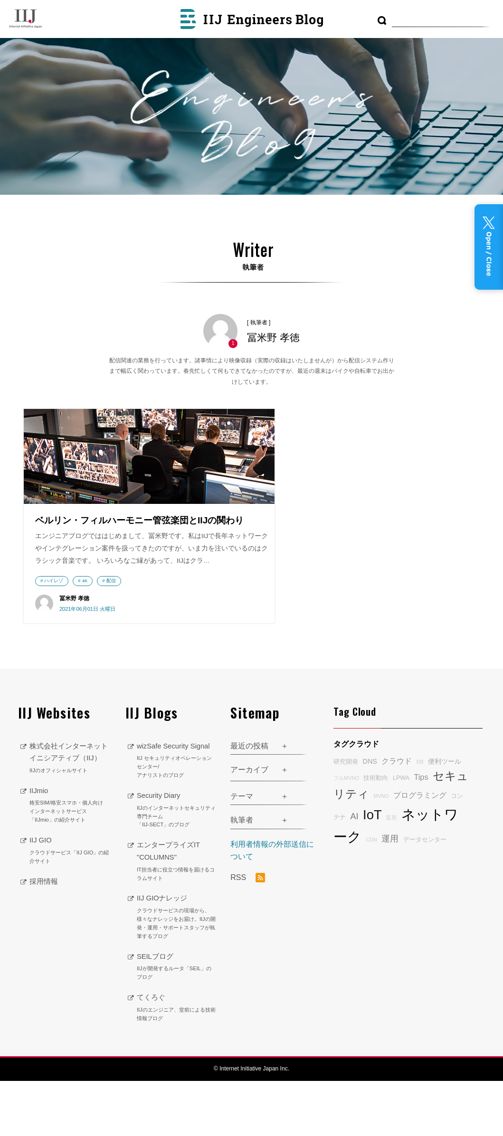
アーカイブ (249, 825)
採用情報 (44, 948)
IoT (372, 869)
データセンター (424, 894)
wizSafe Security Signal (176, 816)
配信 (111, 633)
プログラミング (419, 850)
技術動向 (375, 833)
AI (355, 871)
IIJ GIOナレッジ (176, 972)
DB (420, 817)
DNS (370, 817)
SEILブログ (176, 1022)
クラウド (396, 816)
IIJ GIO (70, 918)
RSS (247, 933)
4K (85, 633)
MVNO (381, 851)
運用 (390, 894)
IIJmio (70, 873)
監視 (391, 872)
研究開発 (345, 817)
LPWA (401, 833)
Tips (421, 832)
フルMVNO (346, 833)
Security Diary (176, 865)
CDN (371, 895)
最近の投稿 (249, 801)
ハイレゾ (53, 633)
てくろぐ (176, 1063)
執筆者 (241, 875)
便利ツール (444, 817)
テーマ (241, 851)
